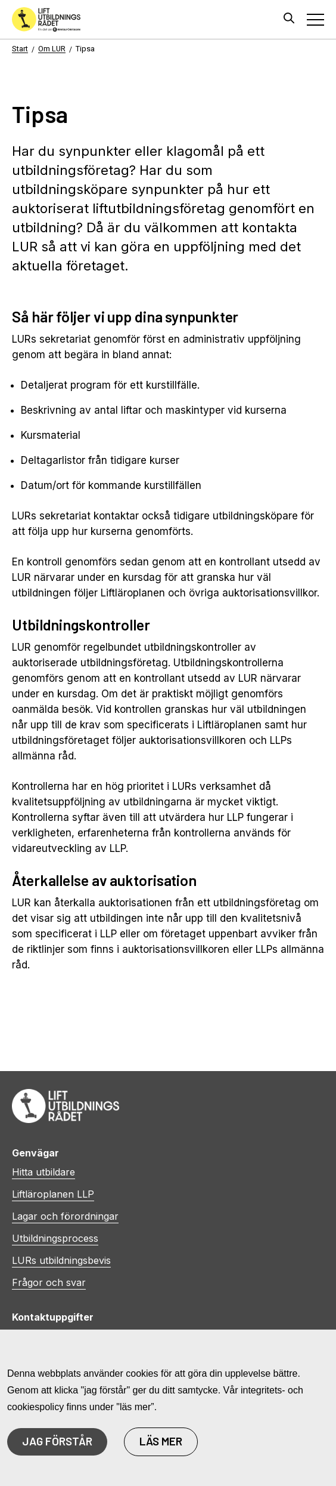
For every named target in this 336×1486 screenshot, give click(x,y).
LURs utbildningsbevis (61, 1260)
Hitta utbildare (43, 1172)
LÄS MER (160, 1441)
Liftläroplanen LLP (53, 1194)
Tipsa (85, 48)
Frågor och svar (49, 1282)
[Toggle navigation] (315, 19)
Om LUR (52, 48)
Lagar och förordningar (65, 1216)
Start (20, 48)
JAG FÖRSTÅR (57, 1441)
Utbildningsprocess (55, 1238)
